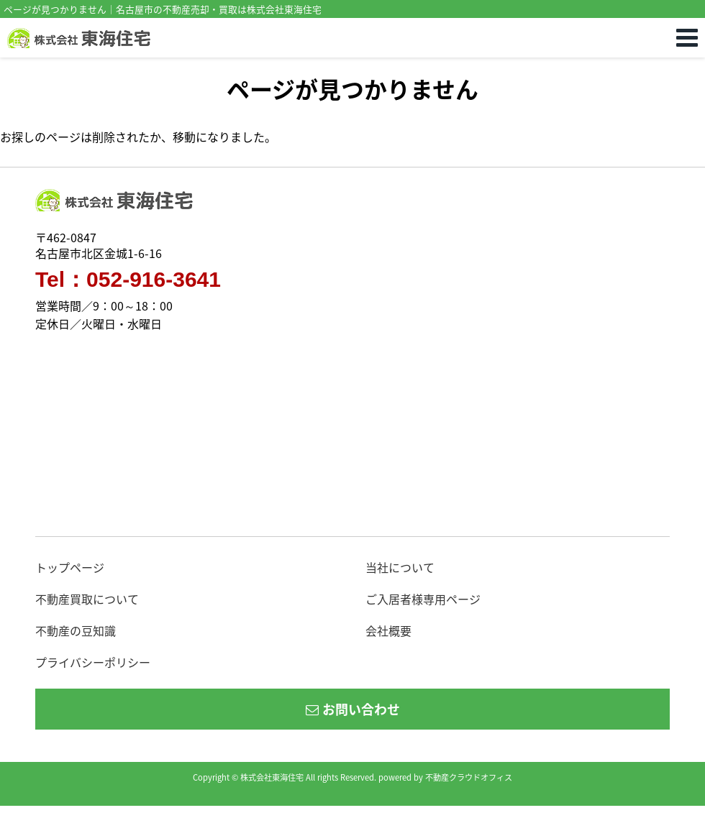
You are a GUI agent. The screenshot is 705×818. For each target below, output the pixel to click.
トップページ (69, 567)
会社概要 (388, 630)
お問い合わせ (353, 709)
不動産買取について (87, 598)
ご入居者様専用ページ (423, 598)
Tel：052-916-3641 (128, 279)
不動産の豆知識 (75, 630)
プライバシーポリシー (92, 662)
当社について (400, 567)
